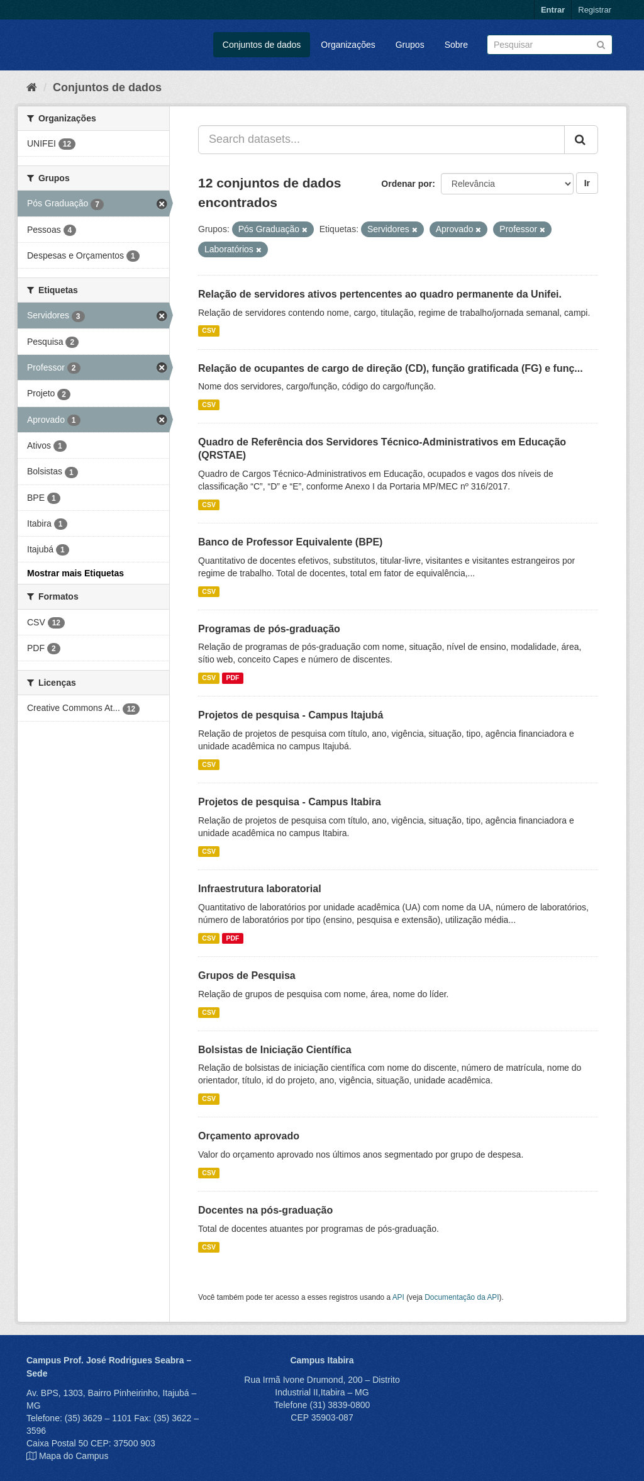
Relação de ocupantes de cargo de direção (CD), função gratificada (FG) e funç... (390, 368)
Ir (587, 183)
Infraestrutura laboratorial (259, 888)
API (398, 1297)
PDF (232, 677)
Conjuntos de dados (262, 45)
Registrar (594, 9)
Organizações (348, 45)
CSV (209, 331)
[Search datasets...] (381, 139)
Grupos (410, 45)
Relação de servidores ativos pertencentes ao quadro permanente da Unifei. (380, 294)
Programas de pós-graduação (269, 628)
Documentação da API (462, 1297)
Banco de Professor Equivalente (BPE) (290, 542)
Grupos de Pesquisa (247, 975)
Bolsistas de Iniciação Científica (275, 1049)
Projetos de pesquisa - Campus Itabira (289, 801)
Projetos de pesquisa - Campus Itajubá (290, 715)
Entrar (553, 9)
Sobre (456, 45)
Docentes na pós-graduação (265, 1210)
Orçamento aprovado (248, 1136)
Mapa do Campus (74, 1456)
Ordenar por (406, 184)
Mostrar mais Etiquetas (75, 573)
